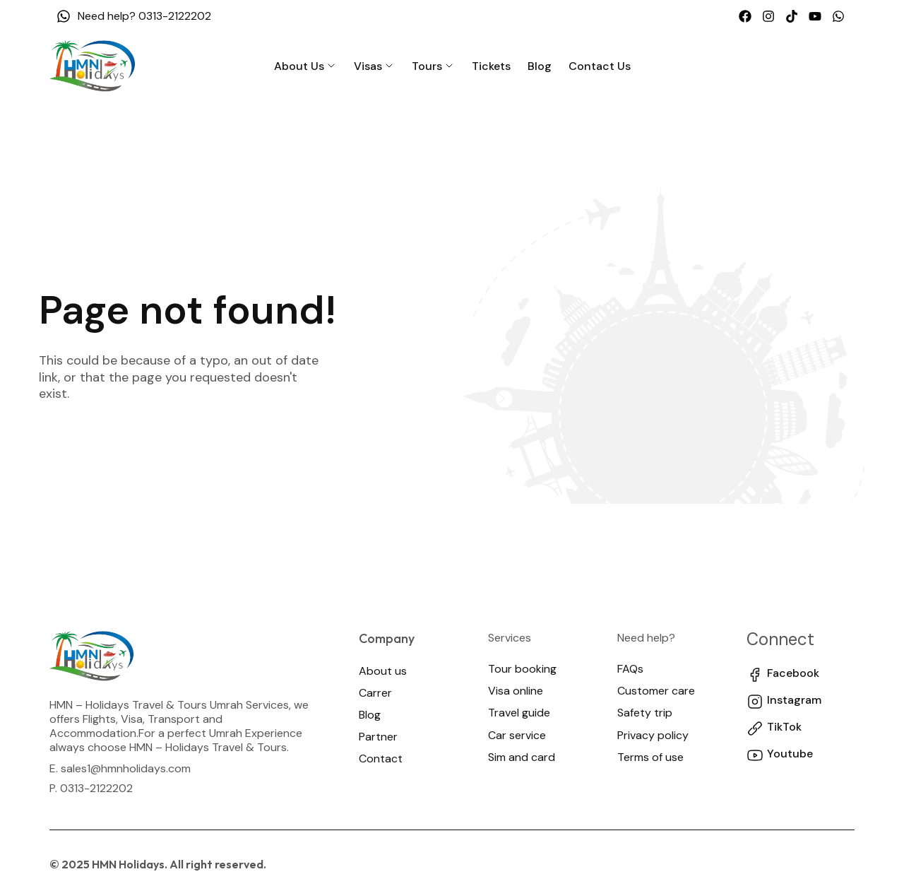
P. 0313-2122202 (91, 788)
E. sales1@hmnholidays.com (120, 768)
